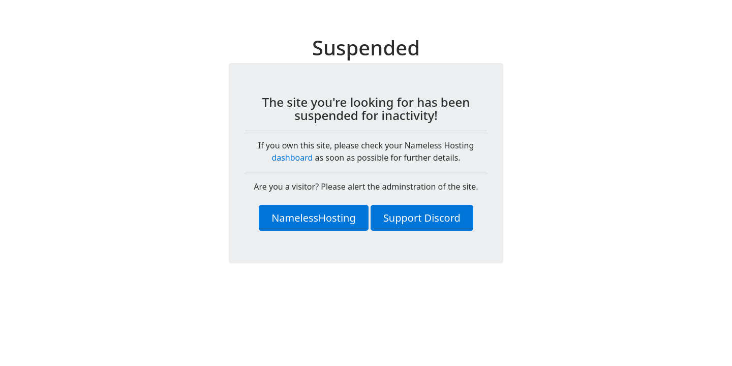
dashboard (292, 157)
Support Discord (422, 218)
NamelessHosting (313, 218)
